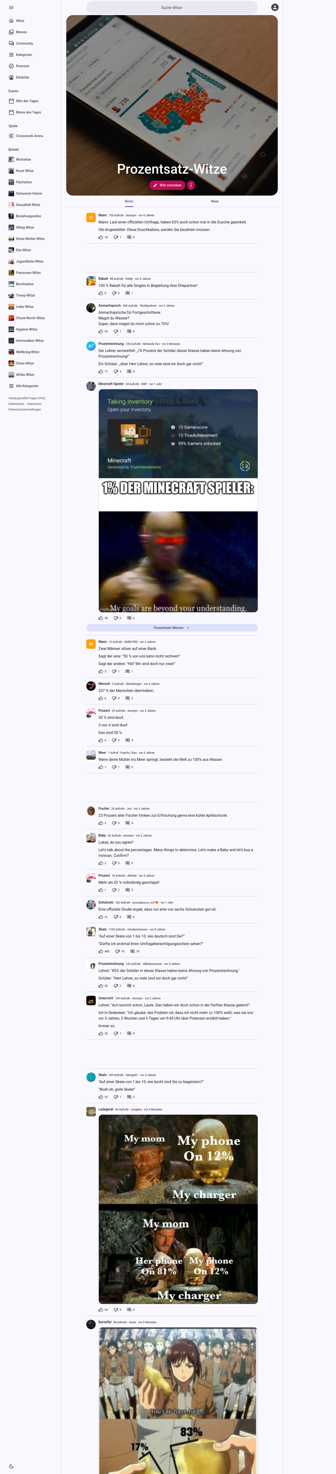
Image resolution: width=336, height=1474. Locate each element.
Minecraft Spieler (111, 384)
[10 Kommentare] (134, 951)
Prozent (104, 710)
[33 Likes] (103, 986)
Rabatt (103, 279)
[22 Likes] (103, 1097)
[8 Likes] (102, 293)
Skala (103, 929)
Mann (103, 215)
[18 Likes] (103, 237)
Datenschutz (16, 404)
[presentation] (91, 217)
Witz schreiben (167, 185)
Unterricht (106, 998)
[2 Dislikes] (117, 986)
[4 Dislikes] (117, 371)
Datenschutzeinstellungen (24, 409)
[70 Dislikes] (119, 951)
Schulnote (106, 902)
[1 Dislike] (117, 237)
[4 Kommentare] (129, 740)
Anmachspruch (110, 305)
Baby (102, 835)
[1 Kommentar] (129, 293)
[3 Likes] (102, 671)
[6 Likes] (102, 698)
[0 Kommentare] (130, 237)
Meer (102, 752)
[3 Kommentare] (129, 890)
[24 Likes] (103, 1310)
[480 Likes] (104, 951)
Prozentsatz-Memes (172, 627)
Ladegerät (106, 1109)
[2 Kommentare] (129, 698)
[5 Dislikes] (115, 740)
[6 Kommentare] (130, 331)
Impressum (34, 404)
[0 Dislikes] (115, 293)
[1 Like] (102, 767)
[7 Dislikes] (115, 890)
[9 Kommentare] (130, 1033)
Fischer (104, 808)
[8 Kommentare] (130, 986)
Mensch (104, 684)
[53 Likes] (103, 331)
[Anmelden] (275, 7)
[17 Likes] (103, 371)
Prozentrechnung (111, 344)
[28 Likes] (103, 618)
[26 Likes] (103, 1033)
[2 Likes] (102, 823)
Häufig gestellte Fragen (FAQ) (26, 398)
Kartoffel (105, 1322)
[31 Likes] (103, 917)
